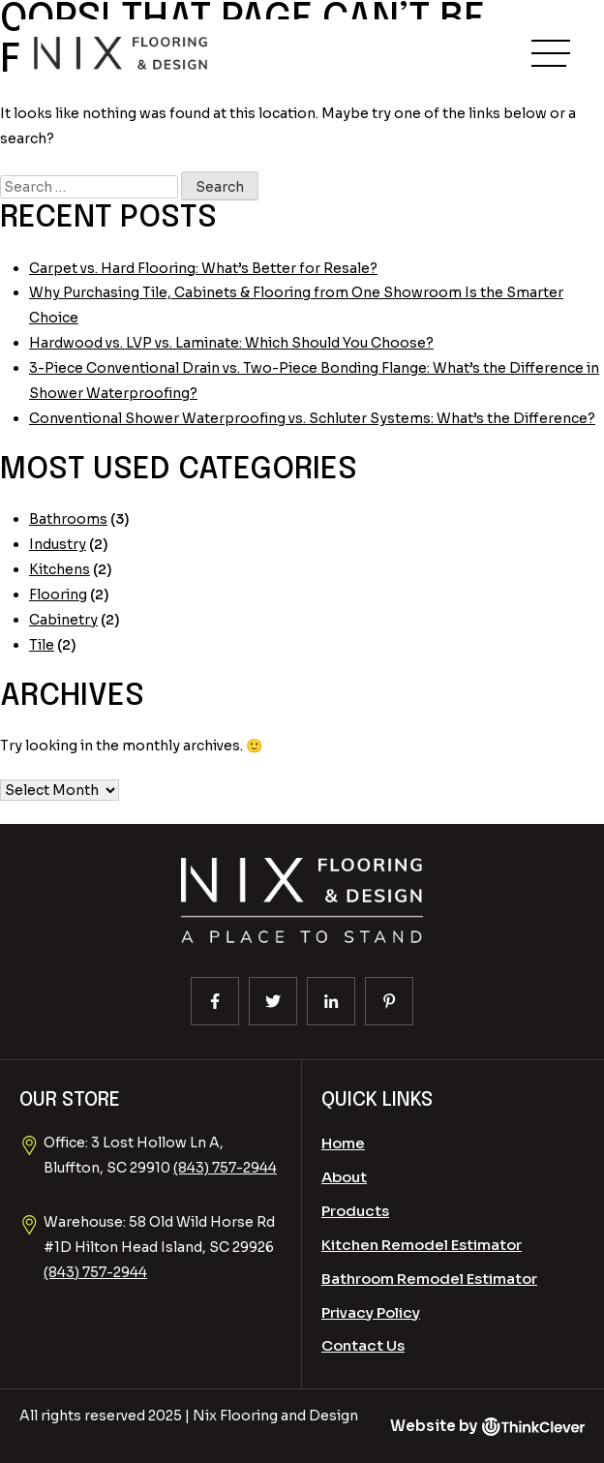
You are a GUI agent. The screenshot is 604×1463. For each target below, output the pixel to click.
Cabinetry (63, 619)
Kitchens (59, 569)
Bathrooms (68, 519)
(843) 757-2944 (225, 1167)
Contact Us (363, 1345)
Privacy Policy (370, 1312)
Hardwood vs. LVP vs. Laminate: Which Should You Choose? (231, 342)
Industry (57, 544)
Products (355, 1211)
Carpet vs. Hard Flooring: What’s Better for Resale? (203, 268)
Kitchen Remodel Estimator (421, 1244)
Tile (41, 645)
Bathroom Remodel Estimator (429, 1278)
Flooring (58, 594)
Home (343, 1143)
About (344, 1177)
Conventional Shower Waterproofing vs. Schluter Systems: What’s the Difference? (312, 418)
